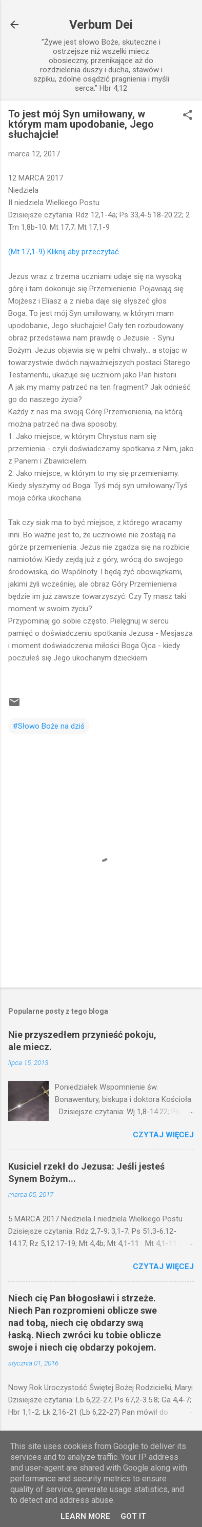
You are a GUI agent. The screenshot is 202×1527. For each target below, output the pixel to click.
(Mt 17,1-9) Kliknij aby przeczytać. (64, 251)
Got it (133, 1516)
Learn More (85, 1516)
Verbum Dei (101, 24)
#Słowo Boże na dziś (49, 726)
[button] (187, 116)
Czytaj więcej (163, 1134)
